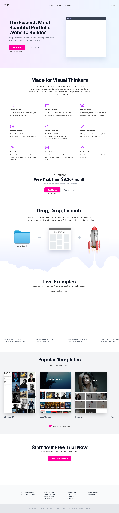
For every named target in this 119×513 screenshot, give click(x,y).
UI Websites (70, 496)
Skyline (48, 341)
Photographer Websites (48, 494)
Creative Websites (92, 494)
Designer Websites (49, 492)
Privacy (81, 508)
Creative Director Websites (70, 494)
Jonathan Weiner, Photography (77, 339)
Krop (7, 5)
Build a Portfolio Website (27, 492)
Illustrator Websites (49, 496)
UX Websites (70, 498)
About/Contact (61, 508)
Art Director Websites (70, 492)
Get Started (17, 47)
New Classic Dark (19, 341)
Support (88, 508)
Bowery (112, 341)
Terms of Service (72, 508)
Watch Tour (34, 47)
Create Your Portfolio (59, 459)
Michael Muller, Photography (12, 339)
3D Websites (48, 498)
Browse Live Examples (59, 291)
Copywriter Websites (92, 492)
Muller (80, 341)
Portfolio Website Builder (30, 30)
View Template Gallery (59, 365)
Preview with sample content (62, 426)
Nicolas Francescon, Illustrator (45, 339)
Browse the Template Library (27, 494)
